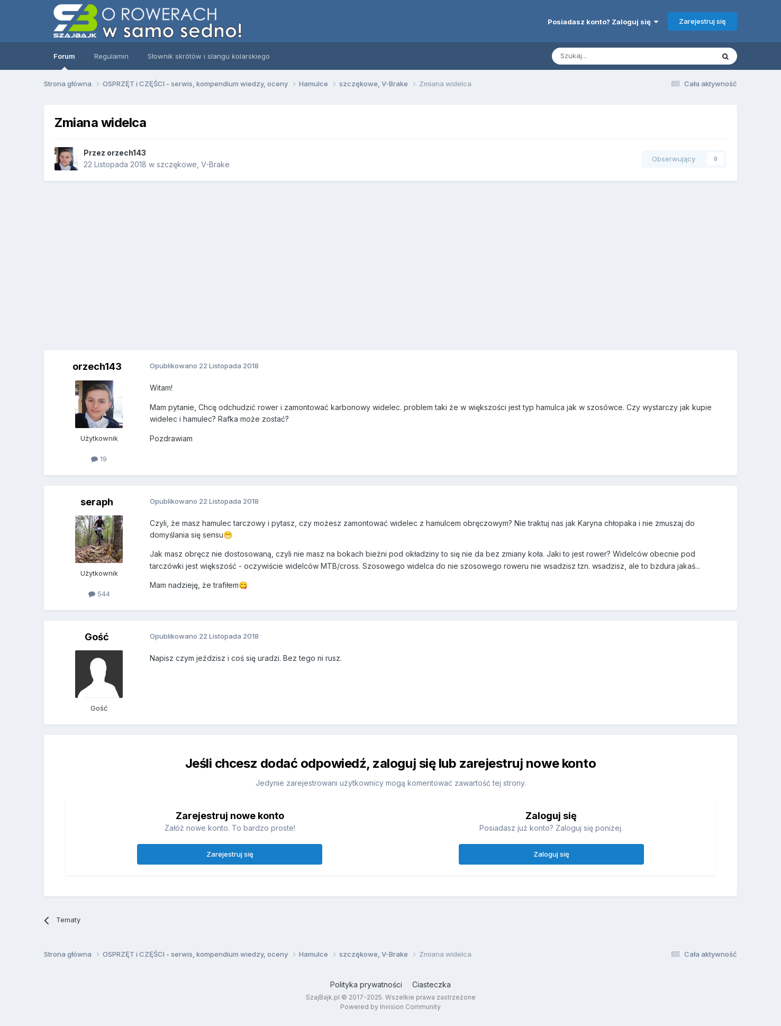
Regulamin (111, 56)
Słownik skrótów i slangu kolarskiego (209, 56)
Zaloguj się (551, 854)
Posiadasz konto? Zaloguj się (603, 21)
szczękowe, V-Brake (193, 164)
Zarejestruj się (702, 21)
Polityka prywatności (366, 984)
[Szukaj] (606, 56)
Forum (64, 61)
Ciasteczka (431, 984)
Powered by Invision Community (390, 1007)
